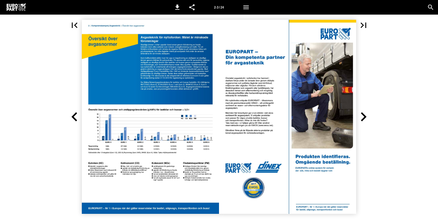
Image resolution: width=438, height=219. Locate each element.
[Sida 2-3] (219, 7)
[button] (177, 7)
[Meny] (246, 7)
